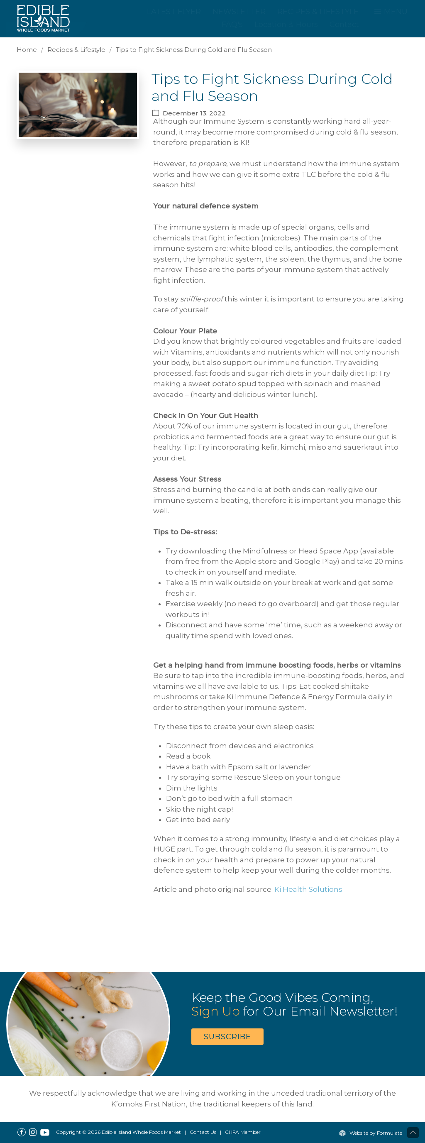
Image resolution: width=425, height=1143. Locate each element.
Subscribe (227, 1036)
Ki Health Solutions (308, 889)
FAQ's (232, 24)
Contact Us (203, 1132)
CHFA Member (243, 1132)
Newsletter (239, 11)
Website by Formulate (370, 1133)
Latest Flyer (174, 11)
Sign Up (215, 1011)
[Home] (47, 18)
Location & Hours (286, 24)
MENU (391, 11)
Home (27, 50)
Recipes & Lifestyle (318, 11)
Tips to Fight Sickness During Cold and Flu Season (194, 50)
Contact (344, 24)
